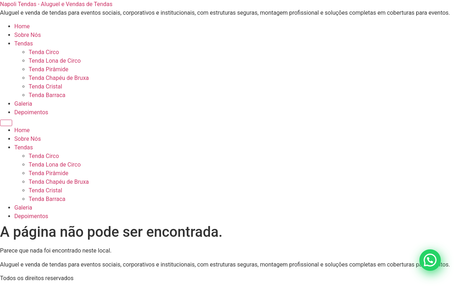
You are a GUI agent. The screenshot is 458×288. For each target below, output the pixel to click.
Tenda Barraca (47, 95)
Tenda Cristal (45, 86)
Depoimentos (31, 112)
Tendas (23, 43)
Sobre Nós (27, 35)
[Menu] (6, 123)
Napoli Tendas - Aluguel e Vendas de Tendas (56, 4)
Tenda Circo (44, 52)
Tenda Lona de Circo (55, 60)
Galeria (23, 103)
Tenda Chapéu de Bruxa (59, 78)
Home (22, 26)
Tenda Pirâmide (48, 69)
